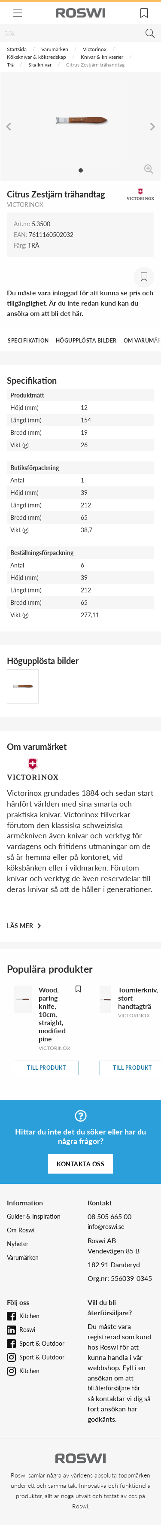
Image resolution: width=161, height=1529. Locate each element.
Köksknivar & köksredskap (36, 57)
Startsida (17, 49)
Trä (10, 64)
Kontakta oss (80, 1164)
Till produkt (46, 1068)
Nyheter (17, 1243)
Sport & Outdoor (41, 1343)
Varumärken (54, 49)
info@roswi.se (106, 1226)
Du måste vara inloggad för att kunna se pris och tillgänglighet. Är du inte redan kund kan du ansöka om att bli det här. (80, 302)
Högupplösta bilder (86, 340)
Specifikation (28, 340)
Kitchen (29, 1316)
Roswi (27, 1329)
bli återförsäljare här (114, 1388)
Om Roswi (20, 1230)
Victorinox (94, 49)
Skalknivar (40, 64)
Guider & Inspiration (34, 1216)
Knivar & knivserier (102, 57)
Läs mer (21, 925)
